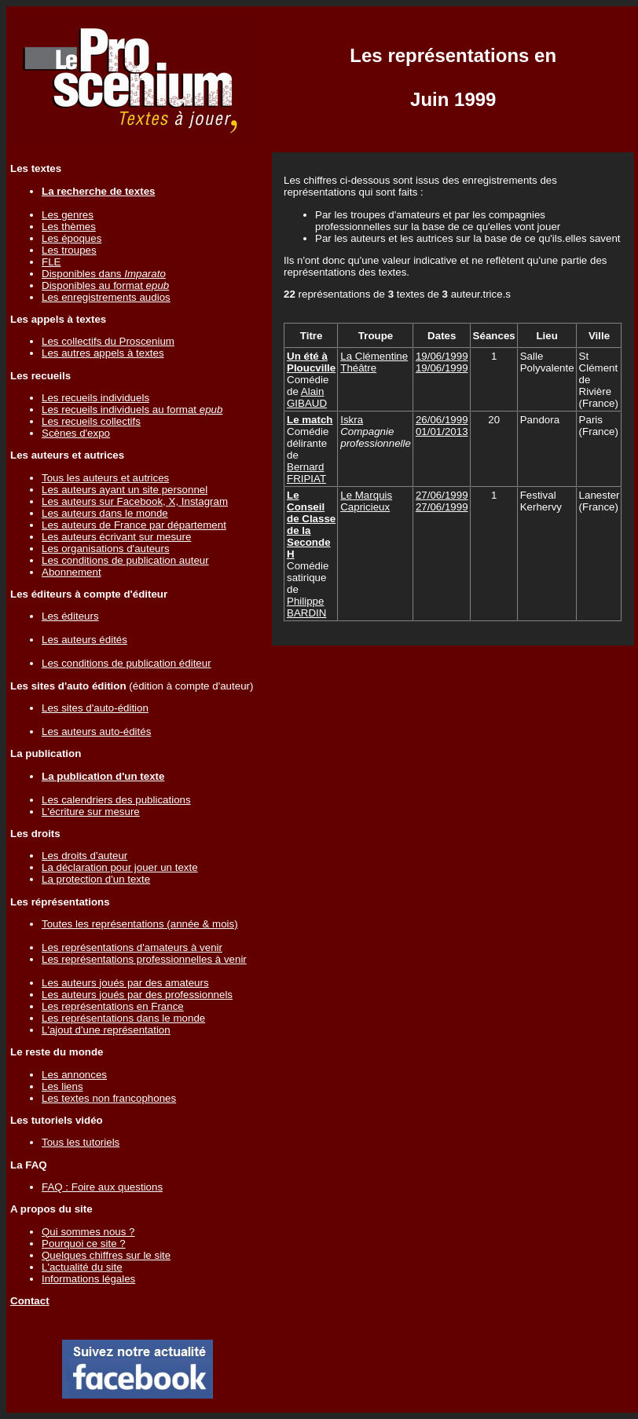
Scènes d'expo (76, 433)
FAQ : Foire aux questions (102, 1187)
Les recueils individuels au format (132, 409)
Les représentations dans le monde (123, 1018)
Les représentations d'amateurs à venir (132, 947)
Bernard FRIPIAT (306, 473)
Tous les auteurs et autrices (105, 478)
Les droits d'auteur (84, 855)
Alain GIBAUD (307, 397)
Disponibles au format (105, 285)
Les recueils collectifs (91, 421)
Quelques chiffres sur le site (106, 1255)
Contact (30, 1301)
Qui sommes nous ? (88, 1232)
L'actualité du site (82, 1267)
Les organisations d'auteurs (106, 548)
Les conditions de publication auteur (125, 560)
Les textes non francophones (109, 1098)
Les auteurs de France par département (134, 525)
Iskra (351, 420)
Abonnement (71, 572)
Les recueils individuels (95, 398)
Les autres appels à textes (103, 353)
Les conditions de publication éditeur (126, 663)
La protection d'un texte (96, 879)
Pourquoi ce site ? (84, 1243)
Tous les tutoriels (80, 1142)
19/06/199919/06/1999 (442, 362)
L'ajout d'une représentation (106, 1030)
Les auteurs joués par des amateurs (125, 983)
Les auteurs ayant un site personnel (124, 490)
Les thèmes (69, 226)
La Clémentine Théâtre (374, 362)
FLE (51, 262)
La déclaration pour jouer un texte (120, 867)
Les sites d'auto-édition (95, 708)
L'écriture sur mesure (91, 811)
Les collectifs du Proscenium (108, 341)
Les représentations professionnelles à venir (144, 959)
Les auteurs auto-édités (96, 731)
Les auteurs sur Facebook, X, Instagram (135, 501)
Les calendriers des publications (116, 800)
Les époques (71, 238)
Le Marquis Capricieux (366, 501)
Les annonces (74, 1075)
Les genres (68, 215)
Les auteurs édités (84, 639)
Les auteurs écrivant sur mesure (116, 537)
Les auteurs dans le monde (105, 513)
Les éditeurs (70, 616)
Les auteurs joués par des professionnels (137, 994)
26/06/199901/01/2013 (442, 425)
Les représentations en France (113, 1006)
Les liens (62, 1086)
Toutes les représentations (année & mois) (140, 924)
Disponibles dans (104, 274)
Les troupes (69, 250)
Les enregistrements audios (106, 297)
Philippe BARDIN (306, 607)
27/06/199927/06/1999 (442, 501)
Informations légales (88, 1279)
